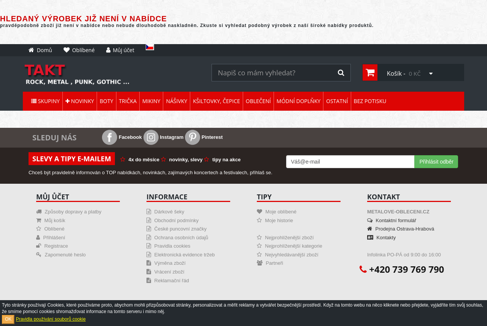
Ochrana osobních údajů (177, 237)
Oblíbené (50, 229)
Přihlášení (50, 237)
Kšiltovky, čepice (216, 101)
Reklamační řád (167, 280)
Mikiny (151, 101)
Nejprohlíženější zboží (285, 237)
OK (8, 319)
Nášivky (176, 101)
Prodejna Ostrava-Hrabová (400, 229)
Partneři (270, 263)
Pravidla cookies (168, 246)
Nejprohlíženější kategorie (289, 246)
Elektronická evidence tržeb (180, 255)
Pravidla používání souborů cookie (51, 319)
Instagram (163, 137)
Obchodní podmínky (172, 220)
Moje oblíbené (276, 212)
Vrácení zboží (165, 272)
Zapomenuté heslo (61, 255)
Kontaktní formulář (391, 220)
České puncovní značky (176, 229)
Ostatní (337, 101)
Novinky (79, 101)
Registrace (52, 246)
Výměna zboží (166, 263)
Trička (128, 101)
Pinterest (204, 137)
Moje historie (275, 220)
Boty (106, 101)
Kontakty (381, 237)
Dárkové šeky (165, 212)
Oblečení (258, 101)
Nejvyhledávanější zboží (287, 255)
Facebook (122, 137)
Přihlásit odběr (436, 162)
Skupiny (45, 101)
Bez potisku (370, 101)
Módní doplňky (298, 101)
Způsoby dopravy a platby (68, 212)
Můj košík (50, 220)
